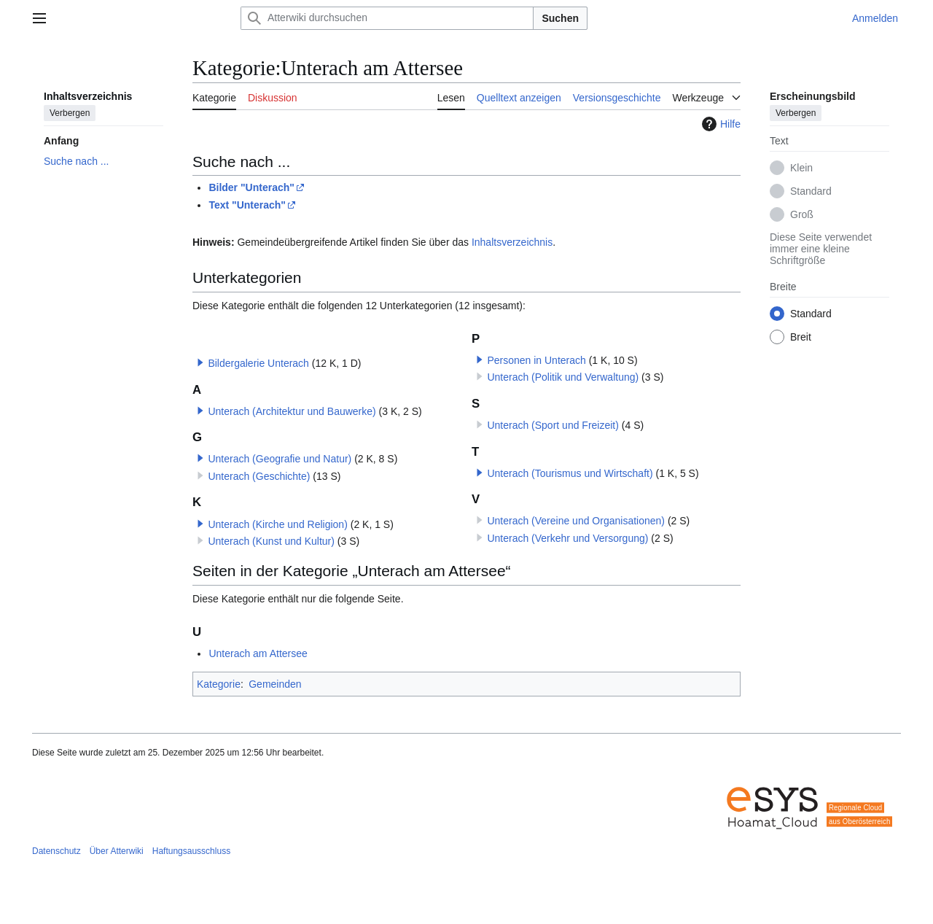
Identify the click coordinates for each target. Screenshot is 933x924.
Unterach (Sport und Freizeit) (553, 425)
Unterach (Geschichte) (259, 476)
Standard (811, 191)
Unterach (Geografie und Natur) (279, 459)
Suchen (560, 18)
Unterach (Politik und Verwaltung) (563, 377)
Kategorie (219, 684)
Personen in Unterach (536, 360)
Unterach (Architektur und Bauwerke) (291, 411)
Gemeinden (275, 684)
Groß (801, 214)
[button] (200, 362)
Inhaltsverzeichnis (512, 242)
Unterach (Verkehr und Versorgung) (567, 538)
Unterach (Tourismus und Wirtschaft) (569, 473)
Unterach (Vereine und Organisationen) (576, 521)
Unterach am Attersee (257, 653)
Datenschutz (56, 851)
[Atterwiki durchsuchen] (387, 18)
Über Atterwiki (117, 851)
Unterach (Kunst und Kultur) (271, 541)
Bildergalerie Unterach (258, 363)
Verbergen (70, 113)
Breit (800, 337)
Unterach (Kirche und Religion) (277, 524)
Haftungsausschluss (191, 851)
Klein (801, 168)
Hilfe (719, 124)
